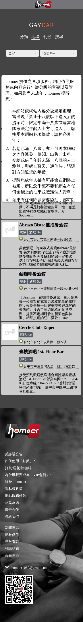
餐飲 (23, 232)
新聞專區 (12, 528)
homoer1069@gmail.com (30, 568)
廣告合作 (12, 509)
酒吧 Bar (35, 232)
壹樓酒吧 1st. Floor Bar (41, 351)
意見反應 (12, 502)
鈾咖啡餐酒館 (32, 274)
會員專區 (12, 555)
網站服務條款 (15, 496)
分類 (24, 36)
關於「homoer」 (17, 482)
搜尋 (59, 36)
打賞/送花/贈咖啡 (18, 468)
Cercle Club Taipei (36, 327)
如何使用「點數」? (20, 461)
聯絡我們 (12, 516)
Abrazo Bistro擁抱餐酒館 (43, 224)
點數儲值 (12, 535)
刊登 (47, 36)
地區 (35, 36)
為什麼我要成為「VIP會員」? (28, 475)
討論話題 (12, 548)
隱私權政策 (14, 489)
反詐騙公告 (14, 454)
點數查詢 (12, 542)
